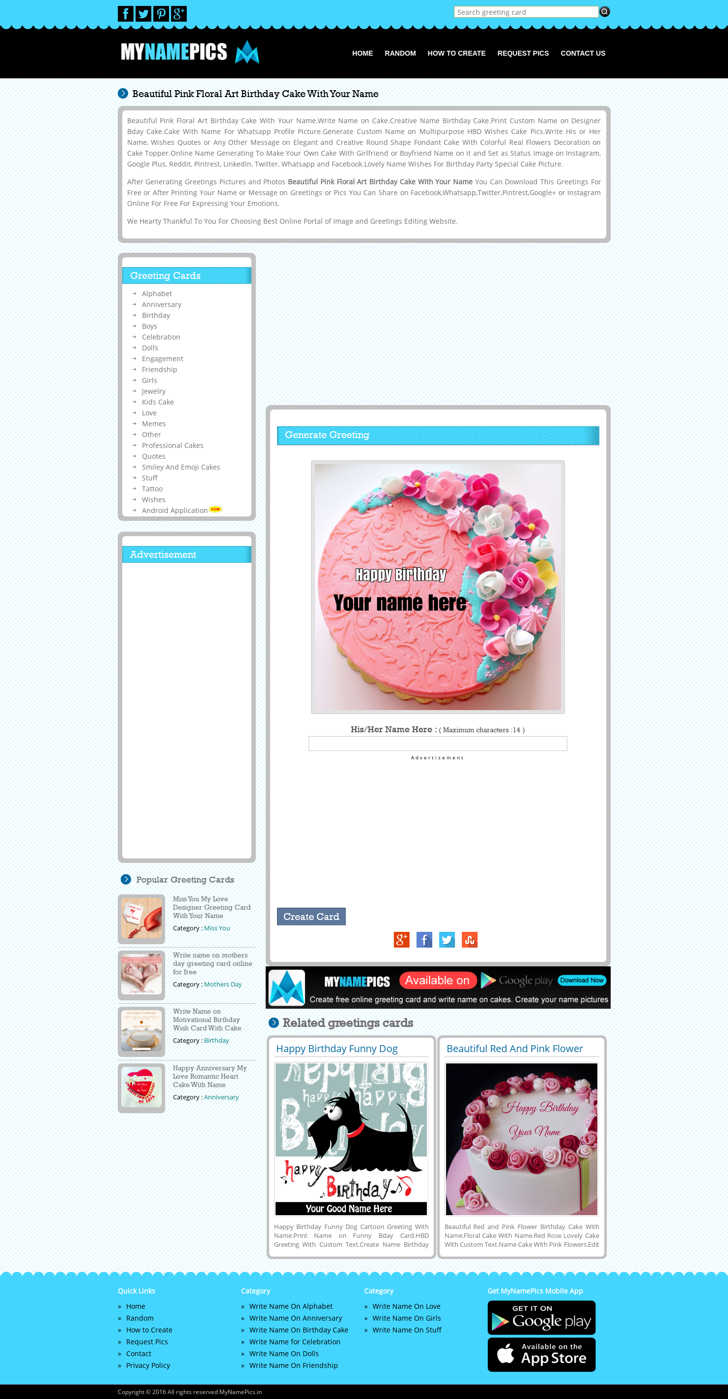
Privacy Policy (148, 1365)
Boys (149, 326)
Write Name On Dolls (284, 1353)
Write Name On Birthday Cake (298, 1329)
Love (149, 412)
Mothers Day (223, 984)
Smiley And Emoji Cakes (181, 467)
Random (400, 53)
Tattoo (152, 488)
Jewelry (154, 391)
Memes (154, 423)
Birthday (156, 315)
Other (151, 434)
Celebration (161, 336)
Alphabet (157, 293)
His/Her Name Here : (438, 729)
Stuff (150, 477)
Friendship (159, 369)
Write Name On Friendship (293, 1365)
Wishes (154, 499)
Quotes (154, 456)
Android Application (182, 510)
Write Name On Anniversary (295, 1318)
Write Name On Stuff (407, 1329)
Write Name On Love (407, 1306)
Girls (149, 380)
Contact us (583, 53)
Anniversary (161, 304)
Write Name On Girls (407, 1318)
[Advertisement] (437, 324)
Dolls (150, 347)
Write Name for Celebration (295, 1341)
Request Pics (523, 53)
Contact (138, 1353)
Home (362, 53)
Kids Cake (158, 402)
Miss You (217, 927)
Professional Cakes (173, 445)
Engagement (162, 358)
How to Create (457, 53)
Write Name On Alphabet (291, 1306)
